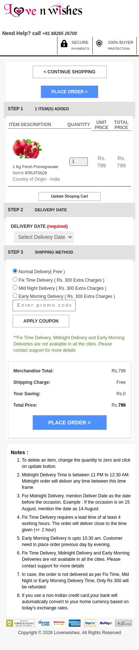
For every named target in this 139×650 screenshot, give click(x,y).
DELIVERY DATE (39, 226)
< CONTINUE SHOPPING (70, 71)
